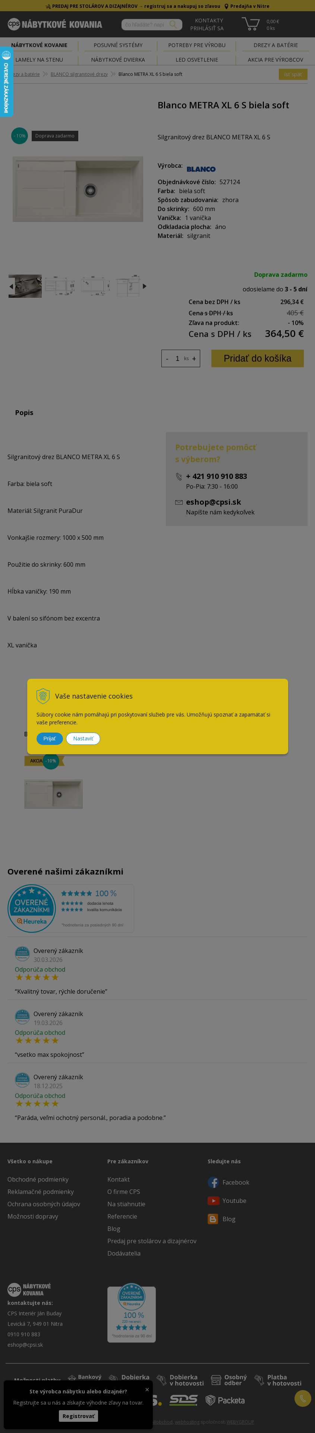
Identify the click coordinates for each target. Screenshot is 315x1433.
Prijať (50, 739)
